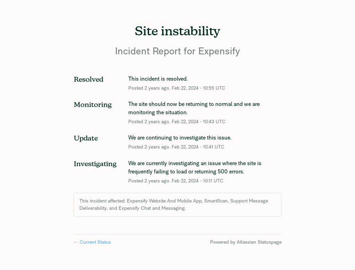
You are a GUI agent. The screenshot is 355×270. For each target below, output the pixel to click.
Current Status (92, 242)
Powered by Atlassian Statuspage (246, 242)
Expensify (219, 50)
